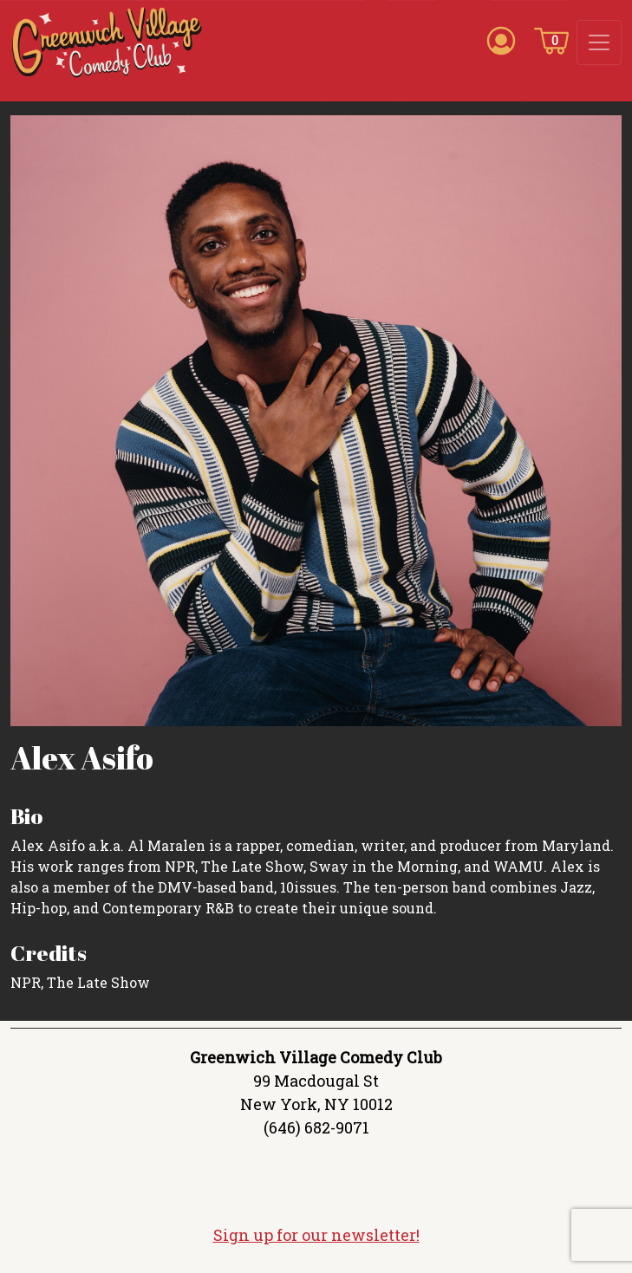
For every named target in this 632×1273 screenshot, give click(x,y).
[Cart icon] (551, 40)
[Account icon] (501, 40)
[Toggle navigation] (599, 42)
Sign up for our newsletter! (316, 1234)
